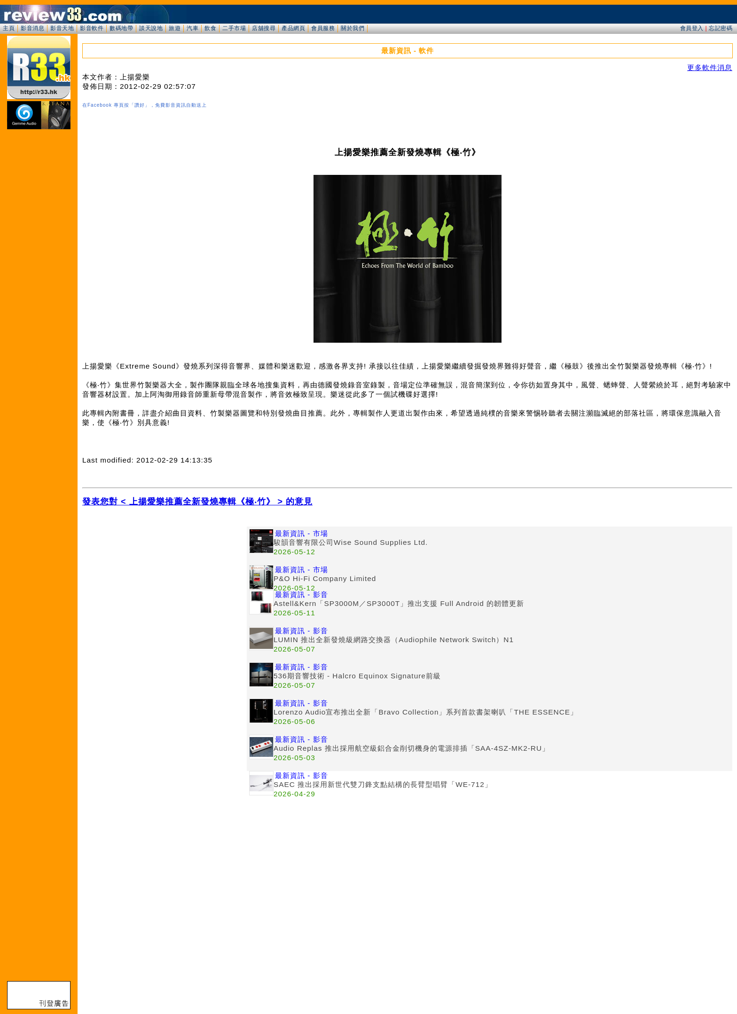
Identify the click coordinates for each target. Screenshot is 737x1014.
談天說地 (151, 28)
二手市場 (234, 28)
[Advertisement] (164, 592)
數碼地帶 (121, 28)
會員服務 (323, 28)
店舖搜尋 (263, 28)
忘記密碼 (720, 28)
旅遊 (174, 28)
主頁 (9, 28)
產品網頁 (293, 28)
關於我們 (352, 28)
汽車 (192, 28)
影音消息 (32, 28)
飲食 (210, 28)
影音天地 (62, 28)
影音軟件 (91, 28)
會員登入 (692, 28)
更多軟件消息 (709, 67)
